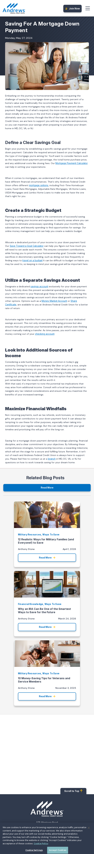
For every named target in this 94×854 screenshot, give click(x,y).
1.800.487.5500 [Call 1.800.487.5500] (52, 829)
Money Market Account (54, 300)
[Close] (88, 839)
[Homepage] (47, 809)
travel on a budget (32, 260)
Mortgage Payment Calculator (71, 163)
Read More (47, 487)
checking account (44, 333)
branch (52, 458)
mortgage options (38, 185)
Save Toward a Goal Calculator (27, 245)
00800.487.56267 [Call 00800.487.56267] (53, 833)
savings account (39, 286)
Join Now (72, 8)
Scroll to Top (73, 790)
